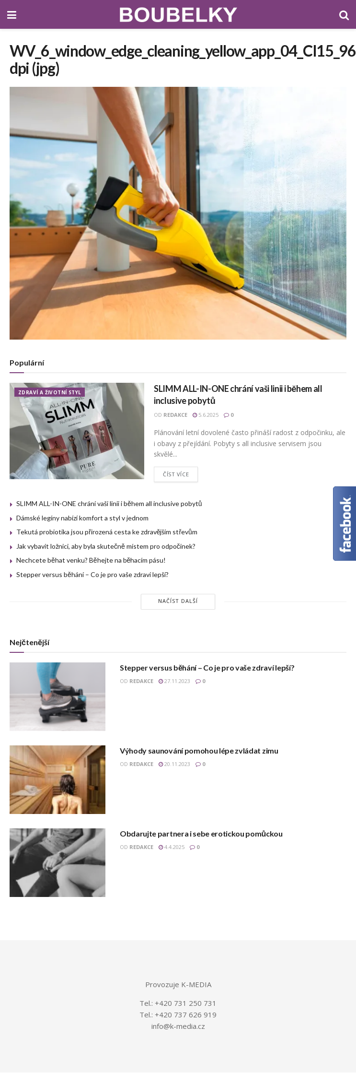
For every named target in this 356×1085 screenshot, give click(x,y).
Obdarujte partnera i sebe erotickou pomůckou (201, 833)
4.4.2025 (171, 846)
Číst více (176, 474)
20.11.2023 (174, 763)
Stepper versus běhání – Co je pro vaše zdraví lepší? (92, 574)
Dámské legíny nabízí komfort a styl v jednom (82, 518)
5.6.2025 (205, 414)
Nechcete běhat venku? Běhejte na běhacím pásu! (91, 560)
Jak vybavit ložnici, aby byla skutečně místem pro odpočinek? (105, 546)
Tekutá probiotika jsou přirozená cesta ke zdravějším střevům (106, 532)
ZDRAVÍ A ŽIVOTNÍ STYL (49, 392)
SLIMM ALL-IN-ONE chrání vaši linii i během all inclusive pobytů (109, 503)
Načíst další (178, 600)
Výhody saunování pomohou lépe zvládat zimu (199, 750)
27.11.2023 (174, 680)
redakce (175, 414)
